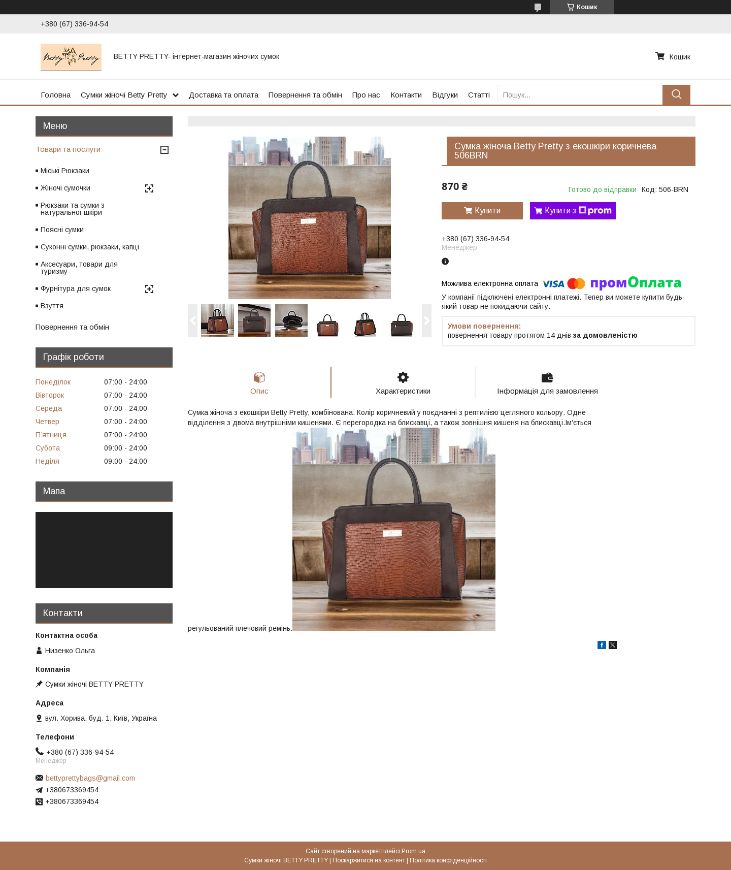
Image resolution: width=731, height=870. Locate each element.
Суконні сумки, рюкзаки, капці (90, 247)
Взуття (52, 306)
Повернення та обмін (305, 94)
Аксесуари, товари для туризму (79, 267)
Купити (488, 210)
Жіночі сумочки (65, 188)
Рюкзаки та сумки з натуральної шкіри (73, 208)
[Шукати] (676, 95)
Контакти (406, 94)
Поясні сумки (62, 229)
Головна (56, 94)
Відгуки (445, 94)
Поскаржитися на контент (369, 860)
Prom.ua (413, 851)
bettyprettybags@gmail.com (90, 778)
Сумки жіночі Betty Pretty (124, 94)
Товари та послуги (68, 149)
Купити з (578, 210)
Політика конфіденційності (448, 860)
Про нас (366, 94)
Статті (479, 94)
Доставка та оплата (223, 94)
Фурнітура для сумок (76, 288)
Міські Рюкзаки (65, 171)
